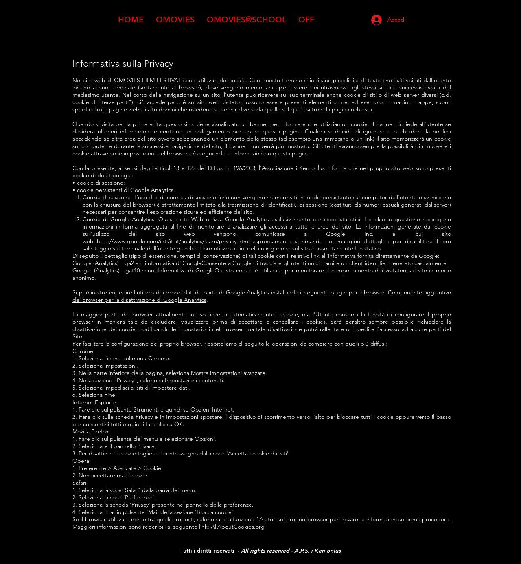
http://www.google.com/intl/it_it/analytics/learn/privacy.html (173, 241)
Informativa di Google (173, 263)
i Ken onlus (326, 550)
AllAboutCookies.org (238, 526)
